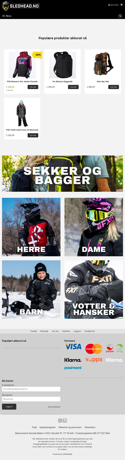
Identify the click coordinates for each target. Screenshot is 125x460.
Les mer (71, 447)
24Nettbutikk (67, 455)
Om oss (55, 331)
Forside (33, 331)
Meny (6, 16)
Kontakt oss (90, 331)
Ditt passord (7, 395)
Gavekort (66, 331)
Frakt (34, 428)
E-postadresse (8, 385)
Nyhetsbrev (90, 428)
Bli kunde (44, 331)
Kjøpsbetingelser (48, 428)
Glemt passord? (54, 407)
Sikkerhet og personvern (70, 428)
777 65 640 (68, 434)
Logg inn (77, 331)
